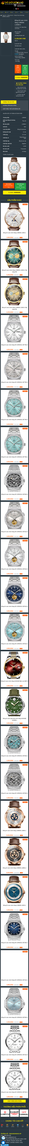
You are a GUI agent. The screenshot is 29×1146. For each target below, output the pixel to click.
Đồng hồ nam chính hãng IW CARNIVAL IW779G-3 (14, 382)
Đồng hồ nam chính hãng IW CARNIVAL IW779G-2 (14, 419)
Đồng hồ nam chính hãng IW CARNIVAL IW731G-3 (14, 1054)
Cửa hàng (20, 3)
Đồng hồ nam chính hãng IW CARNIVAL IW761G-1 (14, 643)
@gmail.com (13, 1137)
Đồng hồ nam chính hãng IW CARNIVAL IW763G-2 (14, 793)
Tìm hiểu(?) (21, 54)
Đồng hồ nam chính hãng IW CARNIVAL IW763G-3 (14, 494)
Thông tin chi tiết (8, 102)
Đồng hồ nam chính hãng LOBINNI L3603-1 (14, 232)
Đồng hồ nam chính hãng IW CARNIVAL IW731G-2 (14, 1092)
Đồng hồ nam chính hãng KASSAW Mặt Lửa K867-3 (14, 681)
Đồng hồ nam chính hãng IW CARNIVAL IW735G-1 (14, 942)
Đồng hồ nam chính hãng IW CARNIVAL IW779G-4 (14, 344)
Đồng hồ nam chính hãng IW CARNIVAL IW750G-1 (14, 1017)
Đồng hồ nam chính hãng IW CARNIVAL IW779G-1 (14, 457)
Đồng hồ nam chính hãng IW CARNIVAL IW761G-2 (14, 606)
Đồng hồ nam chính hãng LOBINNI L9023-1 (14, 905)
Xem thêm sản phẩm (15, 1101)
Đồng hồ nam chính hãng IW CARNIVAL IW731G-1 (14, 980)
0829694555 (21, 6)
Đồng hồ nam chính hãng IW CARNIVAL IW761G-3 (14, 531)
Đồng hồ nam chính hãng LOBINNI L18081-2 (14, 868)
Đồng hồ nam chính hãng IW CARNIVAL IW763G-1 (14, 755)
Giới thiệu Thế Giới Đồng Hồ (11, 108)
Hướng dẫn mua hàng (9, 105)
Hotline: (21, 77)
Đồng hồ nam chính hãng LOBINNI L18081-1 (14, 830)
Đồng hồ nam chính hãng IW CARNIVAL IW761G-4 (14, 569)
